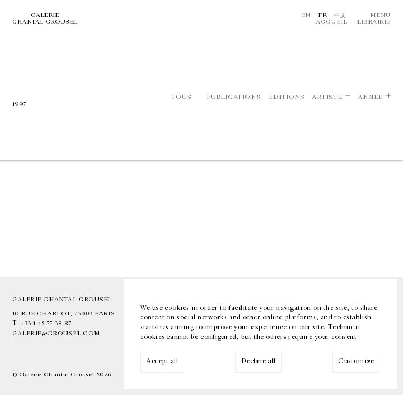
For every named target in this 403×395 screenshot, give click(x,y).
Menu (380, 15)
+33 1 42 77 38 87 (46, 323)
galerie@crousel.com (56, 333)
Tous (181, 96)
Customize (356, 361)
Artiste (327, 96)
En (306, 15)
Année (370, 96)
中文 (340, 15)
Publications (233, 96)
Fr (322, 15)
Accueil (331, 21)
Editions (286, 96)
